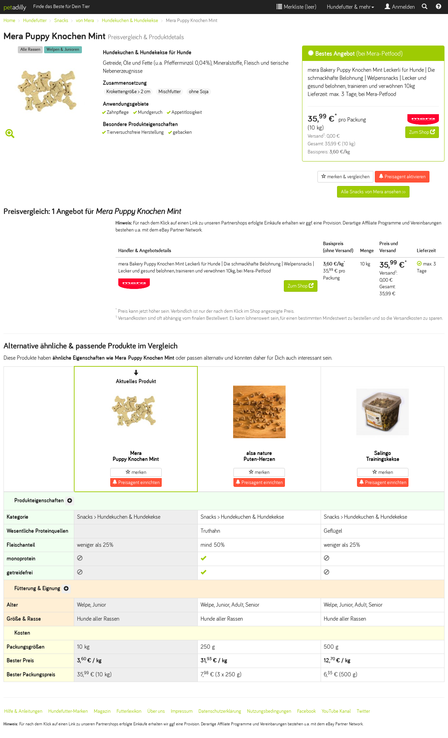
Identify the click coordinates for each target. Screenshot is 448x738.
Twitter (363, 711)
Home (9, 20)
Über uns (156, 711)
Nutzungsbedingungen (269, 711)
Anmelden (400, 7)
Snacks (61, 20)
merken (136, 472)
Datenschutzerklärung (219, 711)
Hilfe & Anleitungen (23, 711)
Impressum (181, 711)
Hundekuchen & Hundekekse (130, 20)
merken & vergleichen (345, 176)
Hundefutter (35, 20)
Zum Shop (422, 132)
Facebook (306, 711)
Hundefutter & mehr (350, 7)
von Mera (85, 20)
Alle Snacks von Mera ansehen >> (373, 191)
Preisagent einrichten (136, 482)
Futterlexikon (129, 711)
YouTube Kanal (336, 711)
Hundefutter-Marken (68, 711)
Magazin (102, 711)
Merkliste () (296, 7)
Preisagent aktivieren (402, 176)
